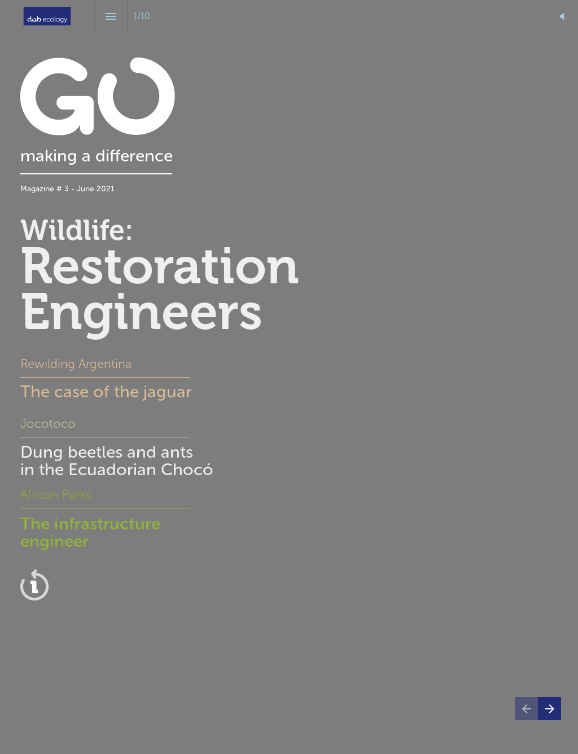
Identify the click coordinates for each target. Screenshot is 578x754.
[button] (562, 16)
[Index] (111, 16)
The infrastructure (90, 524)
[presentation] (289, 377)
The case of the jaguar (108, 392)
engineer (54, 541)
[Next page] (549, 708)
